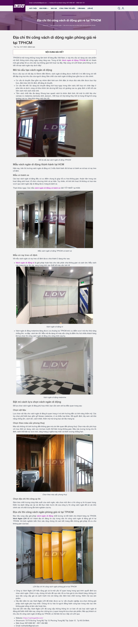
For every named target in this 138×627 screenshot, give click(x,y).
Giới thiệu (33, 8)
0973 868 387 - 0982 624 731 (76, 3)
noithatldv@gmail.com (40, 3)
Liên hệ (90, 8)
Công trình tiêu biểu (67, 8)
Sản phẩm (44, 8)
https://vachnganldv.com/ (33, 618)
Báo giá (54, 8)
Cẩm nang (81, 8)
